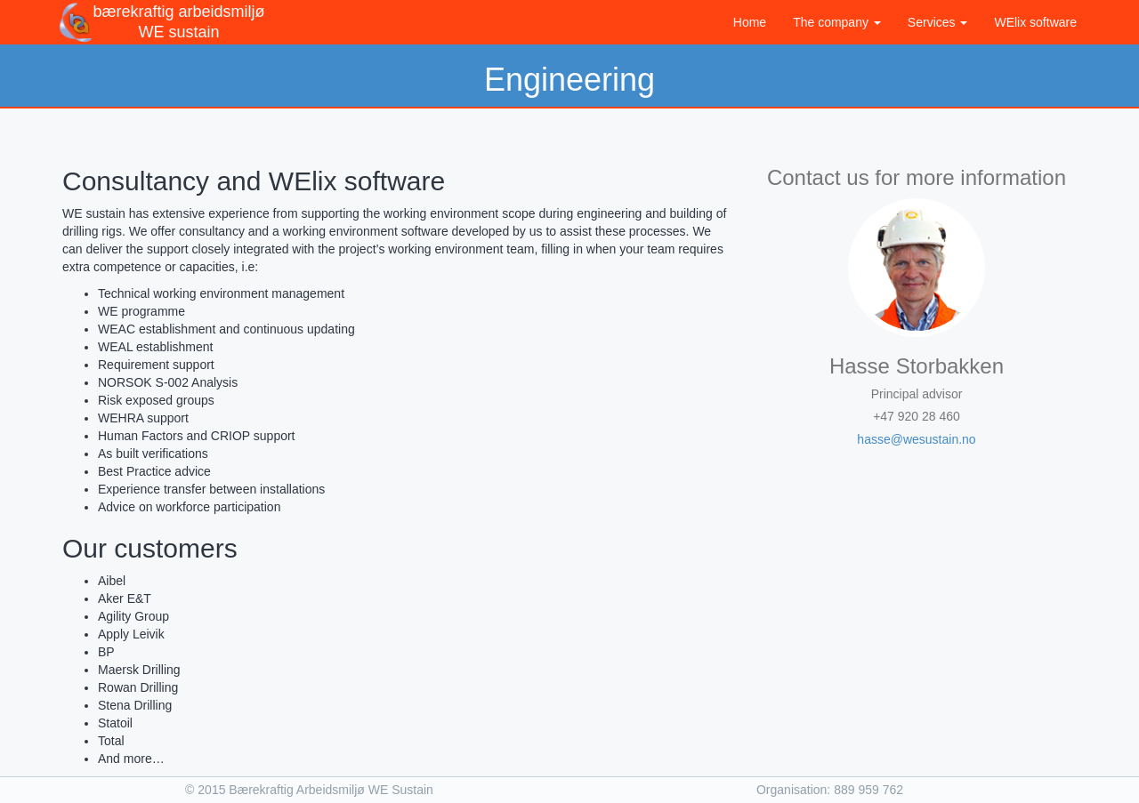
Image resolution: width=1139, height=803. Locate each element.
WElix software (1035, 22)
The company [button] (837, 22)
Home (749, 22)
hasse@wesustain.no (916, 439)
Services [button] (938, 22)
